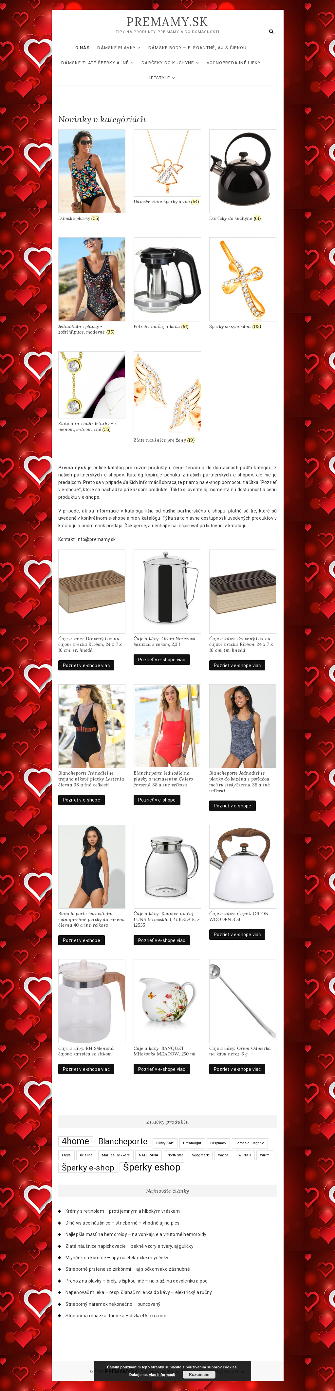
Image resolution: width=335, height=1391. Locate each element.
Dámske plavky (123, 47)
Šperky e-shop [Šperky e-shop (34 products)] (88, 1168)
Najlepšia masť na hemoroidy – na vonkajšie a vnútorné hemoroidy (136, 1234)
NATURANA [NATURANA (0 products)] (148, 1155)
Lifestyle (165, 77)
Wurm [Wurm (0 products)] (265, 1155)
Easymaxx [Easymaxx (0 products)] (218, 1143)
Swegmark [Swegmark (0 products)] (200, 1155)
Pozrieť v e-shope (81, 800)
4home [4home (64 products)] (75, 1142)
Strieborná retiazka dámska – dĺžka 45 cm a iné (115, 1315)
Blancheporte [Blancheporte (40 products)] (122, 1142)
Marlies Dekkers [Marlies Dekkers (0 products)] (116, 1155)
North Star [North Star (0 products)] (175, 1155)
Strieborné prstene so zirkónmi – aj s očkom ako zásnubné (127, 1269)
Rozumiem (199, 1374)
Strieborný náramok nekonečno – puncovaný (113, 1304)
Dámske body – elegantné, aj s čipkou (204, 47)
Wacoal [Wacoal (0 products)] (224, 1155)
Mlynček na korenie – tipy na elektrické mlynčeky (117, 1257)
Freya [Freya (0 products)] (66, 1155)
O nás (89, 47)
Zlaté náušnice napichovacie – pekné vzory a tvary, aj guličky (129, 1246)
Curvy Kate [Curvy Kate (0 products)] (165, 1143)
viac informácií (162, 1375)
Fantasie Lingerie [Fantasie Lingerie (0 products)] (249, 1143)
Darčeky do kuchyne (174, 62)
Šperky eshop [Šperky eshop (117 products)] (151, 1167)
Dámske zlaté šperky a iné (102, 62)
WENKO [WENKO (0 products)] (244, 1155)
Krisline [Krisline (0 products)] (86, 1155)
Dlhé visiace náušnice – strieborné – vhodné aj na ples (122, 1223)
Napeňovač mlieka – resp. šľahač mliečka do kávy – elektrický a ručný (138, 1292)
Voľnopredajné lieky (240, 62)
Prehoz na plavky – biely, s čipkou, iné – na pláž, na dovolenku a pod (136, 1281)
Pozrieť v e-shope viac (86, 665)
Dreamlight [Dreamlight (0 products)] (192, 1143)
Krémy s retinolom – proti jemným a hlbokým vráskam (122, 1211)
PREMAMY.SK (167, 22)
